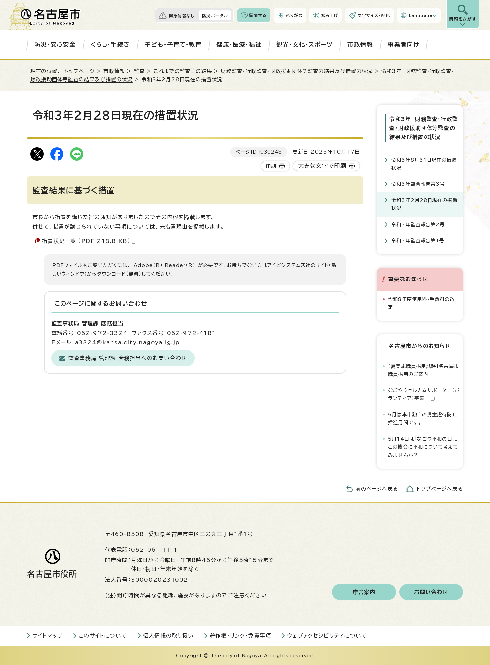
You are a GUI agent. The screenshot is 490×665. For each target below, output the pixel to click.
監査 (139, 71)
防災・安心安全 (55, 44)
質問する (258, 15)
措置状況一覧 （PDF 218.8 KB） (89, 241)
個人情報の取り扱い (168, 635)
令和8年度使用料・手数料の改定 (421, 302)
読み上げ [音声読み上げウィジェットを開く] (330, 15)
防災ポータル (215, 16)
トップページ (79, 71)
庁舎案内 (364, 592)
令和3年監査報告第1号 (417, 240)
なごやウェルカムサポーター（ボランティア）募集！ (424, 394)
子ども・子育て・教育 (173, 44)
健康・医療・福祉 (239, 44)
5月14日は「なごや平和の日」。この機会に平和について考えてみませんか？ (423, 446)
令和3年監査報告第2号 (418, 224)
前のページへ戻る (376, 488)
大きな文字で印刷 (322, 165)
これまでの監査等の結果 (183, 71)
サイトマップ (47, 635)
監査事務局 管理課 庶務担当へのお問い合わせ (127, 358)
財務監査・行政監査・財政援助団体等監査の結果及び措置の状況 (297, 71)
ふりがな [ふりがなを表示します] (294, 15)
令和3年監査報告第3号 (418, 183)
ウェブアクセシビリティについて (327, 635)
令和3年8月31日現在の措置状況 (424, 163)
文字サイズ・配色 (373, 15)
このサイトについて (103, 635)
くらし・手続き (110, 44)
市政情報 (360, 44)
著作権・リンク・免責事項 (240, 635)
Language (420, 15)
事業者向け (403, 44)
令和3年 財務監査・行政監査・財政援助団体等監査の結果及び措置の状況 (423, 128)
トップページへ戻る (440, 488)
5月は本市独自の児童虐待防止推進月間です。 (422, 418)
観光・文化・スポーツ (304, 44)
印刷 (271, 166)
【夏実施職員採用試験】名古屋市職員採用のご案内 (423, 369)
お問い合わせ (431, 592)
